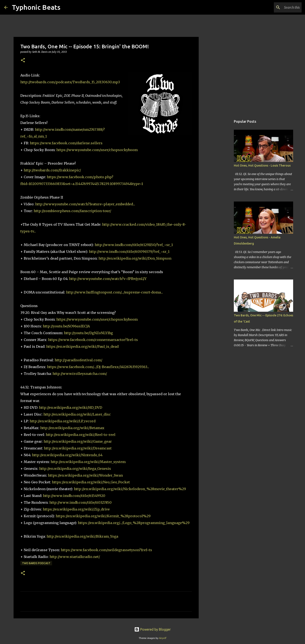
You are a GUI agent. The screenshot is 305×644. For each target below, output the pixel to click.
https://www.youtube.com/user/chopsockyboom (97, 150)
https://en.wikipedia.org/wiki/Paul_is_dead (82, 346)
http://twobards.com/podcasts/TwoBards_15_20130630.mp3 (70, 82)
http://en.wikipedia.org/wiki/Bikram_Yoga (82, 536)
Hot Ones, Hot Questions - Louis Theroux (262, 165)
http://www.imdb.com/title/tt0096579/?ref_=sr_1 (129, 251)
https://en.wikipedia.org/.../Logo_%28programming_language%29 (134, 523)
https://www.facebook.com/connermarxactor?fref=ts (93, 340)
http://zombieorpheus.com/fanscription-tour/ (72, 211)
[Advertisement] (220, 183)
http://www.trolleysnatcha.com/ (80, 373)
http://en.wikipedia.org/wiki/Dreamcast (78, 448)
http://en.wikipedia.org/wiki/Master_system (88, 462)
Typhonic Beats (36, 7)
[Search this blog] (279, 7)
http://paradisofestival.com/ (78, 360)
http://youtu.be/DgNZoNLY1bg (88, 333)
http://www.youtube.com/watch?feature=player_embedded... (85, 204)
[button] (22, 60)
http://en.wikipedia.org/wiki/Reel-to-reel (80, 435)
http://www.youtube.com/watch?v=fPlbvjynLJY (108, 279)
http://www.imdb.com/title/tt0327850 (80, 502)
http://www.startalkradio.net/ (75, 557)
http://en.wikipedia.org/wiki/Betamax (72, 428)
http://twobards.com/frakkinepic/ (52, 170)
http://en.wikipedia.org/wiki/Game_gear (78, 441)
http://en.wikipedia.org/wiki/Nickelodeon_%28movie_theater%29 (130, 489)
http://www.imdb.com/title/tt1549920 (74, 496)
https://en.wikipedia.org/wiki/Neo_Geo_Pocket (91, 482)
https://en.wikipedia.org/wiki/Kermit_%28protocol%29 (103, 516)
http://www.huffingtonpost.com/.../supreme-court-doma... (114, 292)
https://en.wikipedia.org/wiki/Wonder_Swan (85, 475)
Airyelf (162, 638)
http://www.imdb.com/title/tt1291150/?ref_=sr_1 (134, 245)
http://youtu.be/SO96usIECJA (66, 326)
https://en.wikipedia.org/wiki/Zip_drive (76, 509)
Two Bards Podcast (36, 563)
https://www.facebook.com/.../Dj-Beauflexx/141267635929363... (98, 367)
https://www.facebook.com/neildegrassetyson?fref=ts (106, 550)
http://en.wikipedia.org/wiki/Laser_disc (77, 414)
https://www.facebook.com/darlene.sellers (66, 143)
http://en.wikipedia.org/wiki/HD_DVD (70, 407)
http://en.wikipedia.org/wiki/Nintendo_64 (67, 455)
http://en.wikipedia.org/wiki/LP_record (63, 421)
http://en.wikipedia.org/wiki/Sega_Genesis (75, 468)
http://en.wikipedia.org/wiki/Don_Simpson (134, 258)
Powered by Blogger (152, 629)
